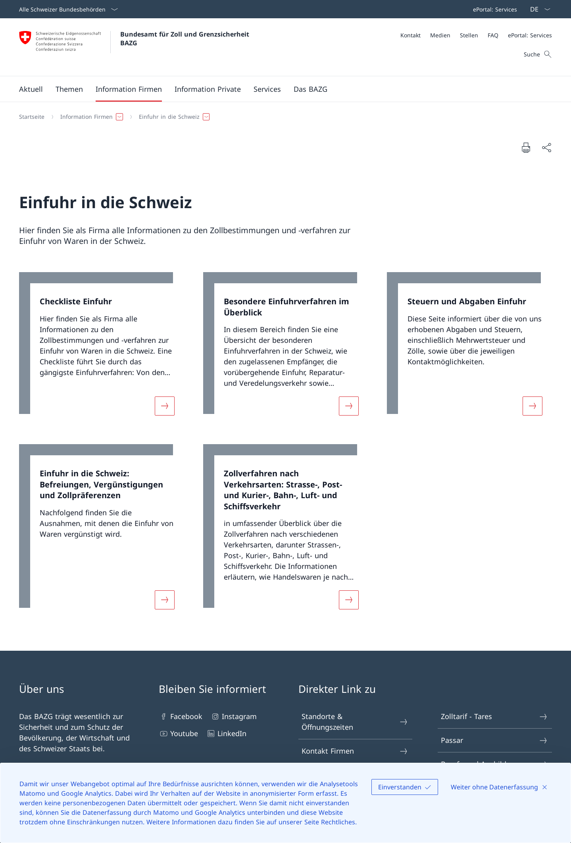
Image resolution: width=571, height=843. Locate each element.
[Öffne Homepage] (135, 47)
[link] (101, 348)
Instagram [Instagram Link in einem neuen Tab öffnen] (233, 716)
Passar (494, 740)
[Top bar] (493, 9)
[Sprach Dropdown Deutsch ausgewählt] (537, 9)
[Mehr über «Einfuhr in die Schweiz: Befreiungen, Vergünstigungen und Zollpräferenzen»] (165, 599)
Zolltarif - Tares (494, 716)
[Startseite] (32, 117)
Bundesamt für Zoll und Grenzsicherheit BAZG (185, 38)
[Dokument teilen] (546, 147)
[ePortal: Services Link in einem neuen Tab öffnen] (493, 9)
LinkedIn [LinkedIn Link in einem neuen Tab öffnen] (226, 734)
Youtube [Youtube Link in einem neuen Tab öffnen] (178, 734)
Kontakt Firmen (355, 751)
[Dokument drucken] (525, 147)
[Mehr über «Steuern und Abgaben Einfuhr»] (532, 406)
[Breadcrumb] (282, 117)
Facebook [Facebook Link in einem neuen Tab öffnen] (180, 716)
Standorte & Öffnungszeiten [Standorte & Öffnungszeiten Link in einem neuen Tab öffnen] (355, 722)
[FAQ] (493, 35)
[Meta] (476, 35)
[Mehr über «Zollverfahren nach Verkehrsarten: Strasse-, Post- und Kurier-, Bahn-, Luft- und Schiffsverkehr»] (349, 599)
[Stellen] (469, 35)
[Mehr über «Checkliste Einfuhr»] (165, 406)
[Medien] (440, 35)
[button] (31, 89)
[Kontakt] (410, 35)
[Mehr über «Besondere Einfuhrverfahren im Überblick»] (349, 406)
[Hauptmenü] (279, 89)
